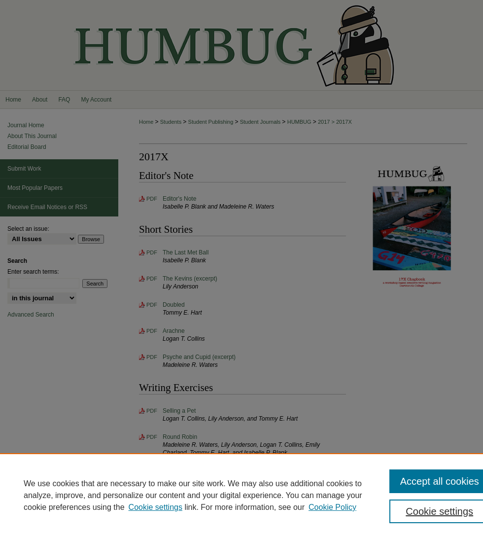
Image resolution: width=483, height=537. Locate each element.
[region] (241, 495)
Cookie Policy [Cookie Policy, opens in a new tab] (332, 507)
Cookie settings (155, 507)
